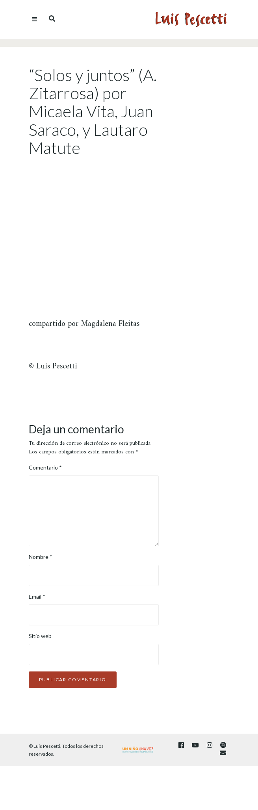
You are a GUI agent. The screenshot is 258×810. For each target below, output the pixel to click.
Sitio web (40, 635)
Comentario (45, 467)
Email (37, 596)
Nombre (40, 556)
